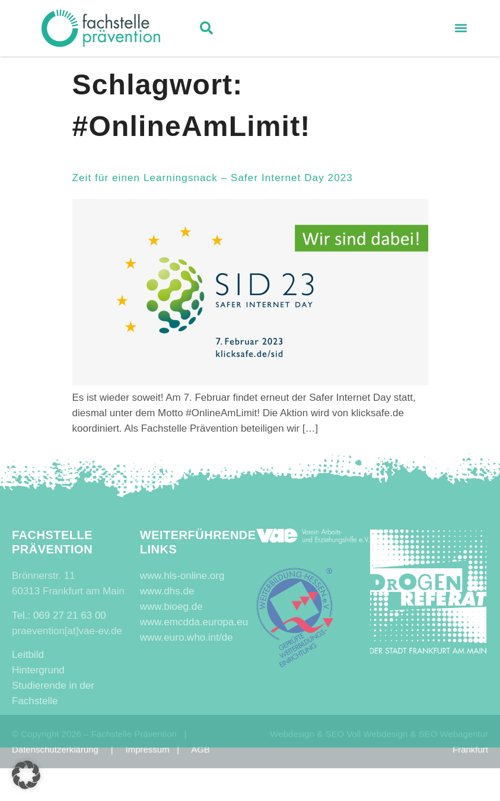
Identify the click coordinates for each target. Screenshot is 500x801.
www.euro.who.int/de (186, 637)
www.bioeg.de (171, 606)
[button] (206, 30)
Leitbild (28, 654)
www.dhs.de (167, 591)
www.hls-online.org (182, 575)
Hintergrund (38, 670)
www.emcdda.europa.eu (194, 622)
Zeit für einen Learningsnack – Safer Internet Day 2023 (212, 177)
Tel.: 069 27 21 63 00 (59, 615)
